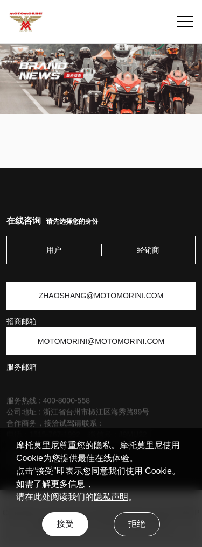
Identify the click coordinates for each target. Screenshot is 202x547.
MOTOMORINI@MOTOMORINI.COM (101, 341)
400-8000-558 (66, 403)
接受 (65, 523)
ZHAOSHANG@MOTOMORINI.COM (101, 295)
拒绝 (136, 523)
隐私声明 (111, 496)
